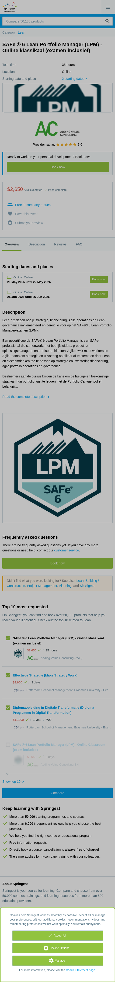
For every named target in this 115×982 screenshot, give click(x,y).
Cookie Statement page (80, 970)
